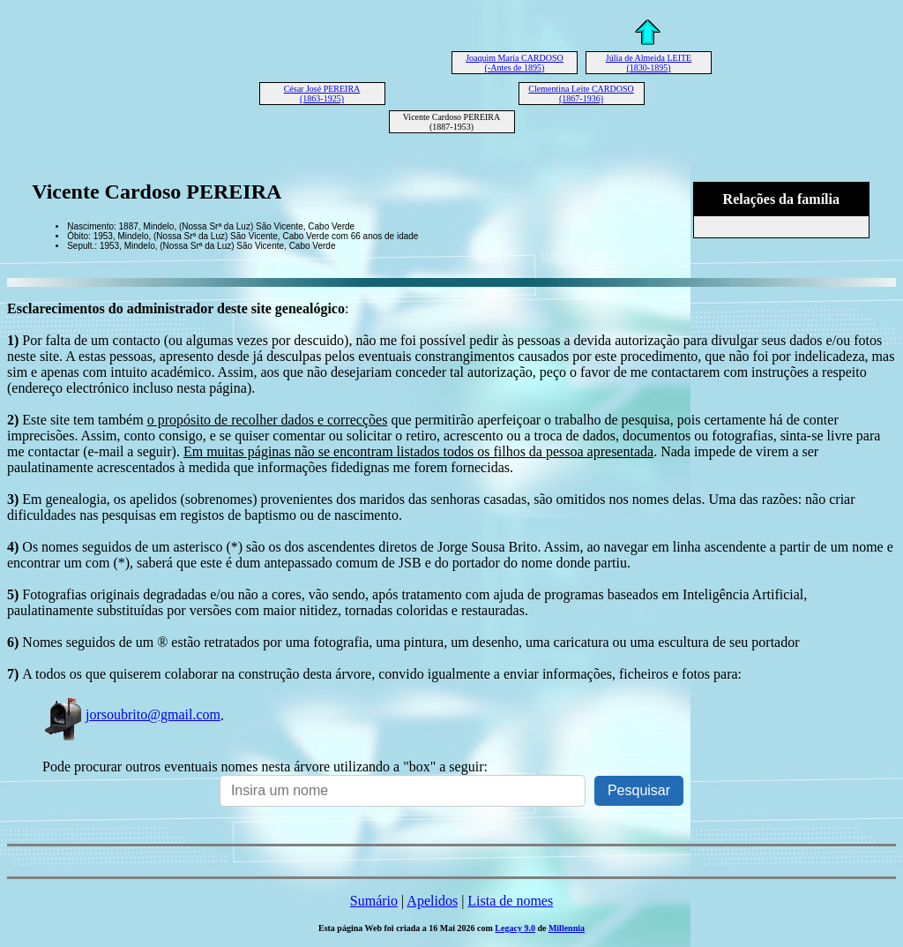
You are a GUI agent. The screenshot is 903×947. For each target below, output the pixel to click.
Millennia (567, 928)
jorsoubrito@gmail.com (131, 714)
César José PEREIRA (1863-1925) (322, 93)
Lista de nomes (510, 900)
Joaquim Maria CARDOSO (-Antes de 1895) (514, 62)
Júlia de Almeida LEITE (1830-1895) (648, 62)
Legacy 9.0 (515, 928)
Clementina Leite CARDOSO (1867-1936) (580, 93)
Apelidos (432, 900)
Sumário (374, 900)
